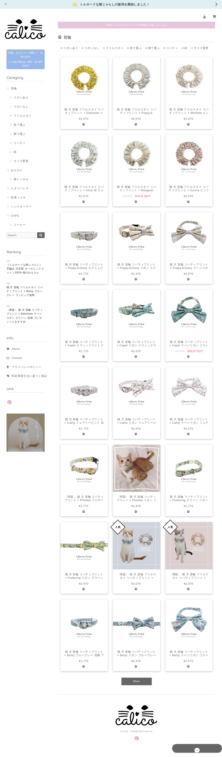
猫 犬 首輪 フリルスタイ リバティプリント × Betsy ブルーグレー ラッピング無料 (25, 291)
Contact (17, 358)
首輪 (14, 88)
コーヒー (20, 224)
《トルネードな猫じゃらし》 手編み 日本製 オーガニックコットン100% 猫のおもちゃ (25, 268)
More (136, 681)
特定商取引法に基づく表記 (29, 376)
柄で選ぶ (20, 134)
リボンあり (21, 97)
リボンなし (21, 106)
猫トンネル (21, 179)
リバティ (20, 143)
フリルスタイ (22, 115)
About (16, 348)
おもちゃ (17, 170)
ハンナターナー (21, 206)
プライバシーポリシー (26, 367)
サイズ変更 (21, 161)
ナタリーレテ (20, 188)
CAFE (15, 215)
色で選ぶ (20, 124)
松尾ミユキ (18, 197)
